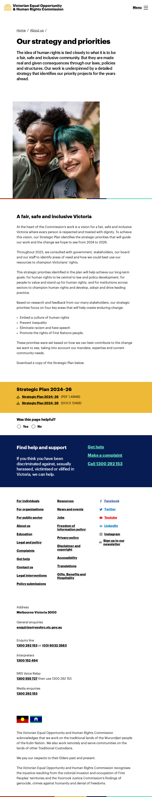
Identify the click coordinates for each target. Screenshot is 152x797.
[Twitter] (107, 509)
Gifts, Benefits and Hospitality (71, 576)
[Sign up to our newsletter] (116, 542)
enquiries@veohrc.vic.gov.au (39, 627)
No (36, 426)
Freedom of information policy (71, 527)
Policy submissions (31, 584)
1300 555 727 (27, 678)
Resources (65, 501)
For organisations (30, 509)
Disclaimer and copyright (68, 548)
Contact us (25, 567)
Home (21, 30)
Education (24, 534)
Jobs (60, 517)
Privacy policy (68, 537)
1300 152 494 (27, 660)
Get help (96, 447)
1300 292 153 (27, 645)
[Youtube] (107, 518)
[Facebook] (108, 501)
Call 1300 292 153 (105, 464)
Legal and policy (29, 542)
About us (37, 30)
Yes (22, 426)
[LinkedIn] (108, 526)
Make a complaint (105, 455)
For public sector (30, 517)
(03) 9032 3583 (54, 645)
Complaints (25, 550)
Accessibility (67, 558)
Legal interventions (32, 575)
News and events (70, 509)
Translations (66, 566)
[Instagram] (109, 534)
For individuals (28, 501)
